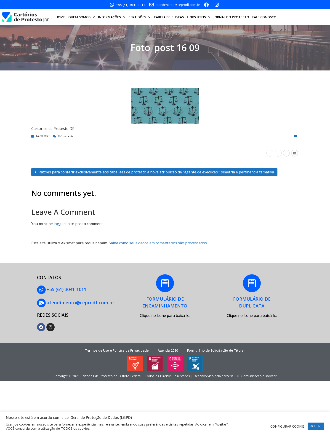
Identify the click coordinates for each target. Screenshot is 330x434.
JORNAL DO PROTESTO (231, 17)
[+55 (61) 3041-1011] (41, 290)
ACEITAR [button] (316, 426)
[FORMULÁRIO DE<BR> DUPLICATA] (252, 283)
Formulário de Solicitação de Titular (216, 349)
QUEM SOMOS (81, 17)
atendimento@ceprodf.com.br (80, 302)
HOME (60, 17)
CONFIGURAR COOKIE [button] (287, 426)
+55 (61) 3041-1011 (66, 289)
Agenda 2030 (168, 349)
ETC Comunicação (248, 375)
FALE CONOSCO (264, 17)
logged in (62, 223)
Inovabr (271, 375)
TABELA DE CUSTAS (169, 17)
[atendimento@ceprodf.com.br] (41, 302)
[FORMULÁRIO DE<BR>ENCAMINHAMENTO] (165, 283)
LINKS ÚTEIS (198, 17)
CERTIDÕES (139, 17)
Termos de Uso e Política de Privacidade (117, 349)
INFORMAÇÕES (111, 17)
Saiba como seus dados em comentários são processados (158, 242)
